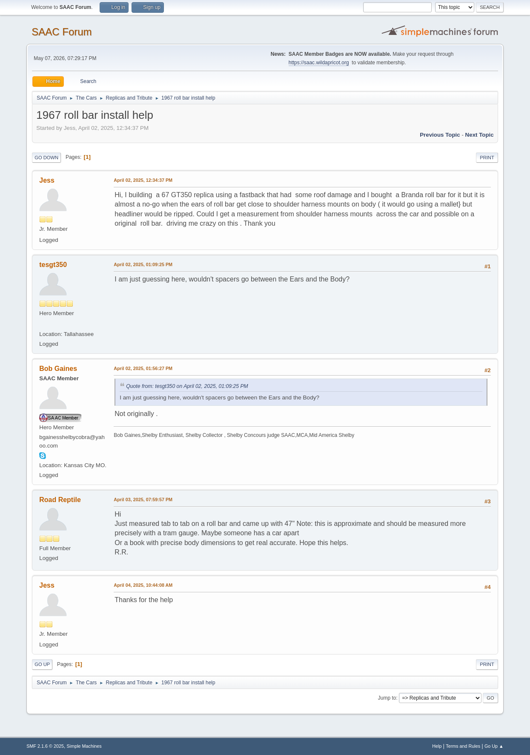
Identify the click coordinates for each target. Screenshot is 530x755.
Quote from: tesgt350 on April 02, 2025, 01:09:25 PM (187, 386)
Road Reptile (60, 499)
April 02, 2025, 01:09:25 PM (143, 264)
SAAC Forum (62, 31)
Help (436, 746)
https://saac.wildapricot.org (319, 63)
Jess (46, 180)
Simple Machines (84, 746)
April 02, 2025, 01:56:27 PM (143, 368)
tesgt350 (53, 264)
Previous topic (440, 135)
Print (487, 157)
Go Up (42, 664)
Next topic (479, 135)
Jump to (387, 698)
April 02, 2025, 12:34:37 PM (143, 180)
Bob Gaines (58, 368)
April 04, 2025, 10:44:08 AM (143, 585)
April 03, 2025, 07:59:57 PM (143, 499)
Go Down (46, 157)
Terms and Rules (463, 746)
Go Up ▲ (494, 746)
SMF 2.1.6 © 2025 (45, 746)
